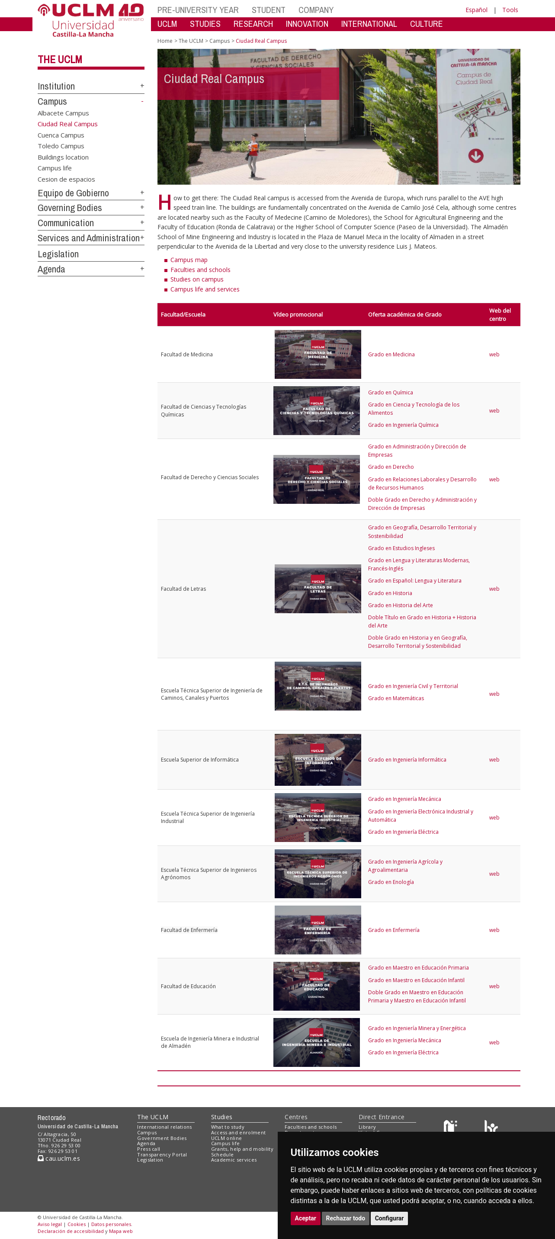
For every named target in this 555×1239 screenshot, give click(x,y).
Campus (52, 101)
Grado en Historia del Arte (400, 605)
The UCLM (60, 59)
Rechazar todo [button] (346, 1218)
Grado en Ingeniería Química (403, 425)
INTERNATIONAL (369, 23)
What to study (227, 1127)
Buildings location (63, 156)
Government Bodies (162, 1138)
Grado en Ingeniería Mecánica (404, 799)
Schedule (222, 1154)
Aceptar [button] (306, 1218)
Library (367, 1127)
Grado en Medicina (391, 354)
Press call (148, 1149)
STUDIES (205, 23)
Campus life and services (205, 289)
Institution (56, 86)
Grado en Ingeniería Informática (407, 759)
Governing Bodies (70, 207)
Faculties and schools (200, 270)
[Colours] (491, 1129)
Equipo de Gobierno (73, 192)
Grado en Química (390, 392)
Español (476, 10)
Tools (510, 10)
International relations (164, 1127)
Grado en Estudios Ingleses (401, 548)
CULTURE (426, 23)
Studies (222, 1117)
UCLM (167, 23)
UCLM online (226, 1138)
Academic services (234, 1159)
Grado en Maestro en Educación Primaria (418, 967)
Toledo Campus (61, 145)
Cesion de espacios (66, 178)
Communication (66, 222)
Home (165, 41)
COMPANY (316, 10)
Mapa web (121, 1231)
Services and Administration (89, 237)
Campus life (55, 167)
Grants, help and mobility (242, 1149)
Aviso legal (50, 1224)
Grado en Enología (391, 882)
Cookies (76, 1224)
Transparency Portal (162, 1154)
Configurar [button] (389, 1218)
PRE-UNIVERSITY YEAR (198, 10)
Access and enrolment (238, 1132)
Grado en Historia (390, 593)
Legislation (58, 253)
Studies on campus (197, 279)
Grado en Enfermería (394, 930)
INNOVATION (307, 23)
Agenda (51, 269)
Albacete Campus (63, 113)
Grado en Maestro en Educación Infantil (416, 980)
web (494, 354)
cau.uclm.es (59, 1158)
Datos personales (111, 1224)
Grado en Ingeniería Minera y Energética (417, 1028)
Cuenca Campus (61, 135)
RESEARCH (253, 23)
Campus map (189, 260)
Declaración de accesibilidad (71, 1231)
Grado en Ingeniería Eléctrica (403, 832)
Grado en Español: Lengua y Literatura (415, 580)
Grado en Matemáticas (396, 698)
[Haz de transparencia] (452, 1129)
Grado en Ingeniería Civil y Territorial (413, 686)
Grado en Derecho (391, 467)
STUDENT (269, 10)
